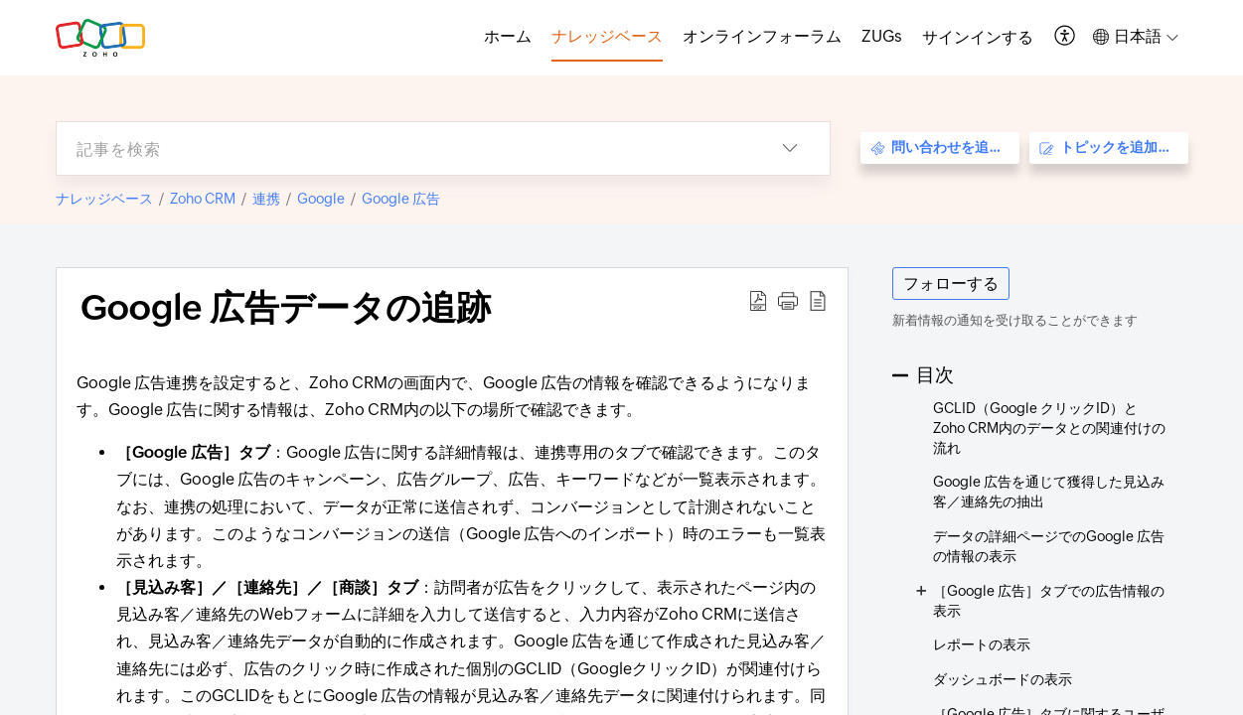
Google (321, 199)
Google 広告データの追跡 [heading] (285, 308)
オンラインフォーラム (762, 36)
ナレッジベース (104, 199)
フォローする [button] (951, 283)
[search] (403, 148)
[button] (1065, 37)
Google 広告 (401, 199)
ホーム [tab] (508, 36)
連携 (266, 199)
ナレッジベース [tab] (607, 36)
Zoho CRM (202, 199)
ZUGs (881, 36)
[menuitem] (977, 37)
